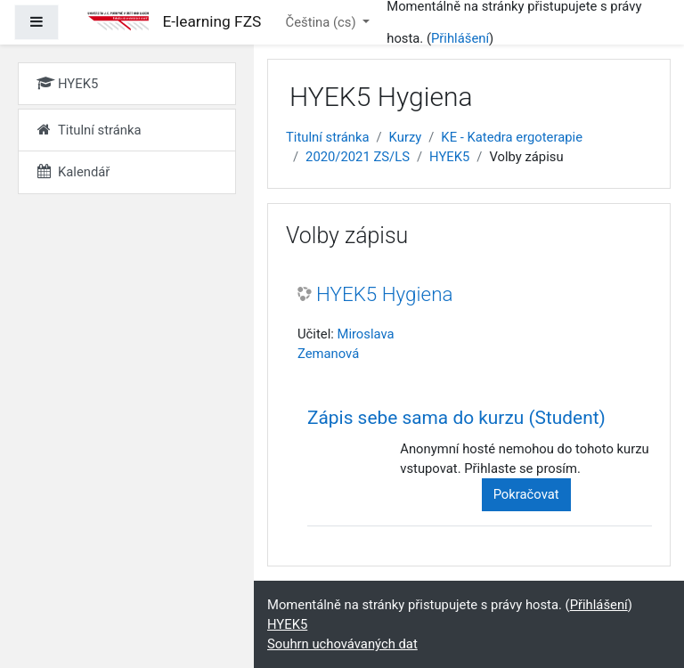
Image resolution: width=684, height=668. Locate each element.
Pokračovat (526, 494)
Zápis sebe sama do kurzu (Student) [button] (456, 417)
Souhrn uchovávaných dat (342, 644)
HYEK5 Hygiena (384, 293)
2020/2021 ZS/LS (357, 157)
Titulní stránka (328, 137)
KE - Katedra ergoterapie (511, 137)
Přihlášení (460, 38)
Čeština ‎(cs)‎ (323, 22)
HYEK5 (449, 157)
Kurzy (405, 137)
